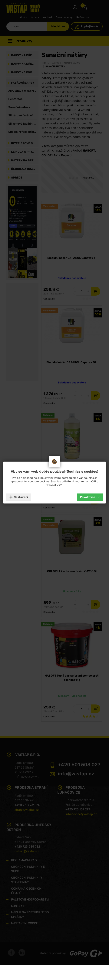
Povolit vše (90, 497)
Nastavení (18, 497)
